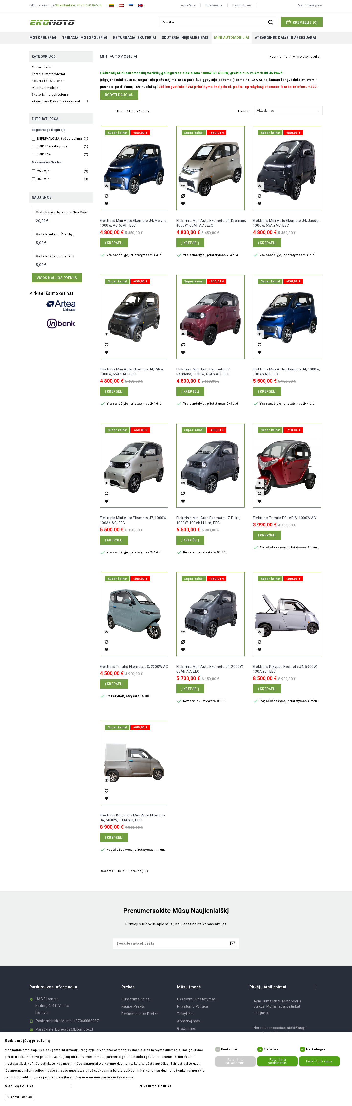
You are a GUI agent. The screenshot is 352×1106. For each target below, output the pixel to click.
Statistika (271, 1049)
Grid (102, 110)
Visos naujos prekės (57, 278)
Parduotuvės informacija (53, 987)
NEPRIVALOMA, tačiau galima (62, 138)
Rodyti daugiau (119, 95)
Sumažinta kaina (135, 999)
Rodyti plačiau (21, 1097)
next (320, 987)
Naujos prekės (133, 1006)
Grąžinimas (186, 1028)
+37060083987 (86, 1021)
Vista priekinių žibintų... (55, 234)
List (110, 110)
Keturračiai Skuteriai (134, 38)
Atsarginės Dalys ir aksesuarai (285, 38)
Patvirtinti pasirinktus (276, 1061)
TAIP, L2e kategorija (62, 146)
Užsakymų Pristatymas (196, 999)
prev (310, 987)
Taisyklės (184, 1014)
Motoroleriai (42, 38)
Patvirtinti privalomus (234, 1061)
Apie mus (188, 5)
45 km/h (62, 179)
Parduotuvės (242, 5)
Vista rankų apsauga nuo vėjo (61, 212)
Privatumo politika (192, 1006)
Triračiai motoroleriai (84, 38)
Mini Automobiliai (231, 38)
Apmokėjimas (188, 1021)
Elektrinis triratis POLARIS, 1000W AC (284, 518)
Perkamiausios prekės (140, 1014)
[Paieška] (217, 22)
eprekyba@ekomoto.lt (74, 1029)
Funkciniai (229, 1049)
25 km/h (62, 171)
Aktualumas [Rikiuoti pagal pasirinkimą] (288, 109)
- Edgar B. (261, 1013)
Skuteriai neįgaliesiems (185, 38)
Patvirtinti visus (318, 1061)
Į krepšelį (114, 243)
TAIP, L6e (62, 154)
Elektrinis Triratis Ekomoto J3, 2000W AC (134, 667)
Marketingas (316, 1049)
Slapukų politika (19, 1086)
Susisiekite (214, 5)
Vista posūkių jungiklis (55, 256)
